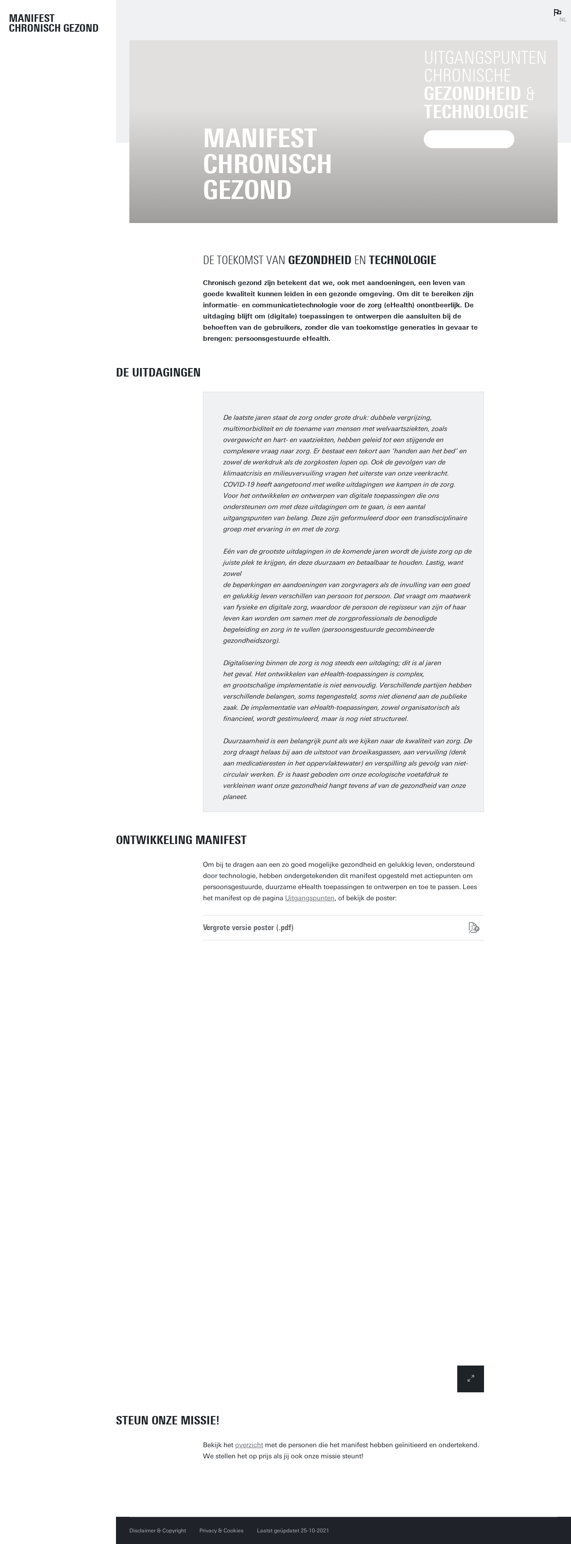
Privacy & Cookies (221, 1530)
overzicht (249, 1445)
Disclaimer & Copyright (157, 1530)
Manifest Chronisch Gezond (54, 23)
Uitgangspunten (310, 898)
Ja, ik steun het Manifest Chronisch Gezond (301, 1482)
